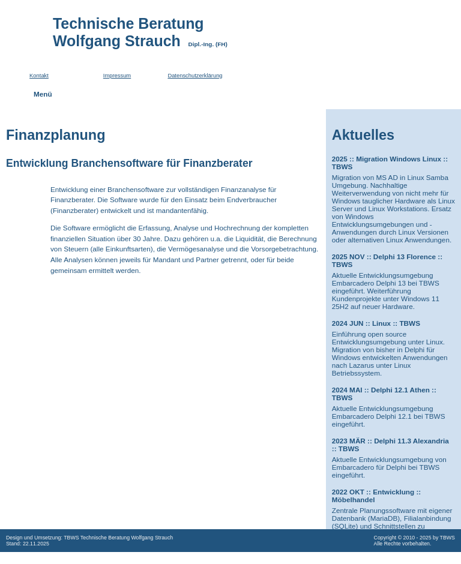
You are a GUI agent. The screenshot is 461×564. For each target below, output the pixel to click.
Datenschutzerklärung (194, 76)
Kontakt (39, 76)
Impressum (117, 76)
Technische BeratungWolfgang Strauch (143, 32)
